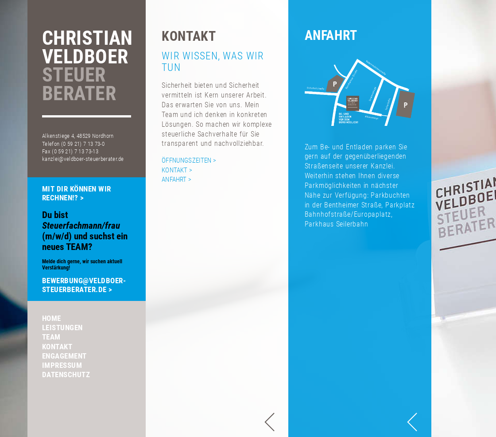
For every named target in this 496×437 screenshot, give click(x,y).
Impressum (62, 365)
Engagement (64, 355)
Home (51, 318)
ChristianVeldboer (87, 67)
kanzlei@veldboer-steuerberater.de (83, 159)
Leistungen (62, 327)
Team (51, 336)
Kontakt (57, 346)
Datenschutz (66, 374)
